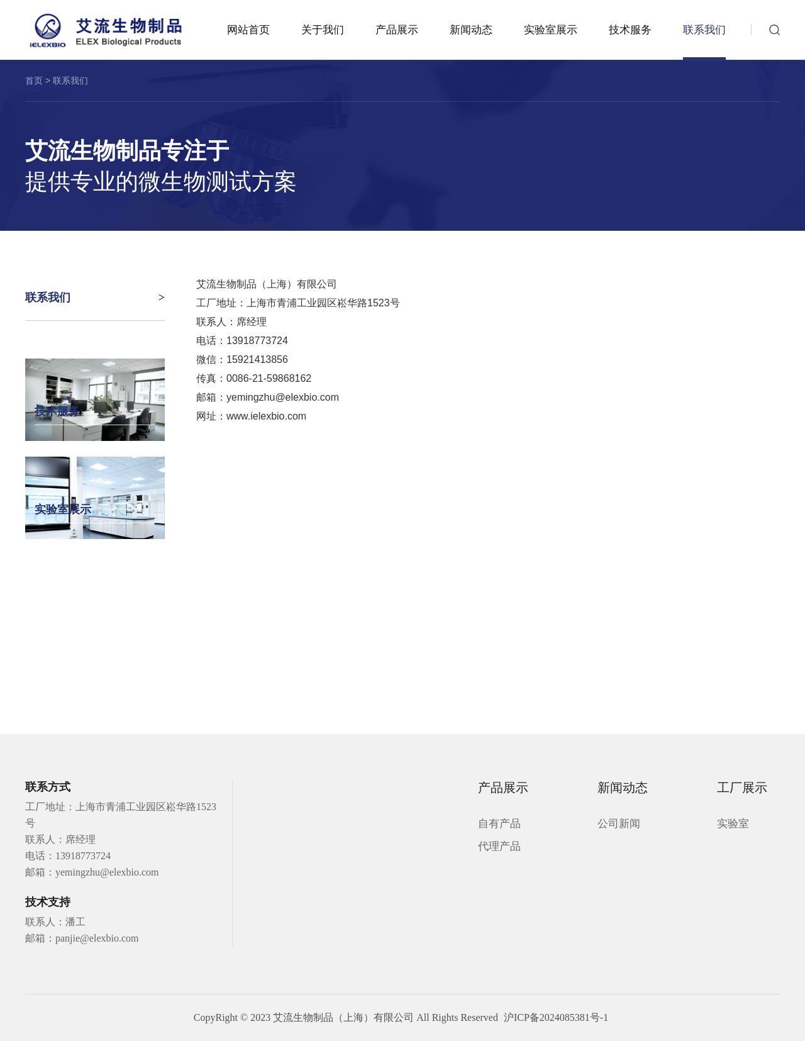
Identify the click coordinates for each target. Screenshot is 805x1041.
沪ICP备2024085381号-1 (556, 1017)
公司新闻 (618, 824)
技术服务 (630, 30)
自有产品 (499, 824)
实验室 (733, 824)
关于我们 (322, 30)
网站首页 (248, 30)
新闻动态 (471, 30)
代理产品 (499, 846)
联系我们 (704, 30)
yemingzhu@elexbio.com (282, 397)
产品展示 (396, 30)
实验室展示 (550, 30)
